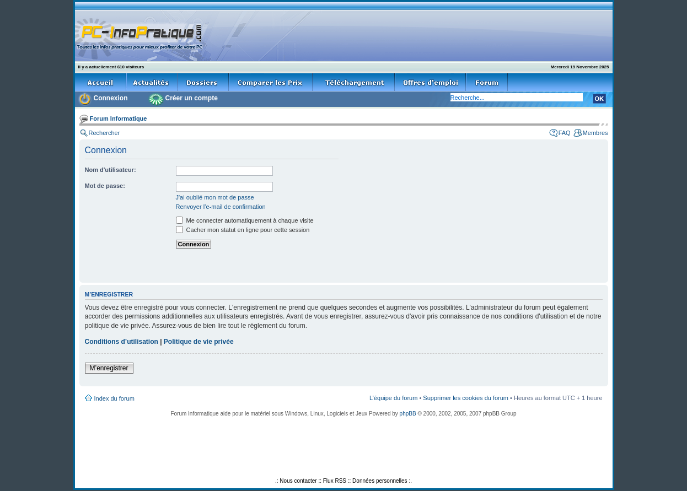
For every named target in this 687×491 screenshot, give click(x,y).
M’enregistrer (109, 368)
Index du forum (114, 398)
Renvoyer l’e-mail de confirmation (221, 206)
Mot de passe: (105, 185)
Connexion (111, 98)
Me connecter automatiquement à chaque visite (245, 220)
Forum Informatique (118, 118)
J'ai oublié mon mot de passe (215, 197)
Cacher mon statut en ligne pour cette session (243, 229)
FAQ (565, 133)
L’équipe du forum (393, 398)
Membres (595, 133)
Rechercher (104, 133)
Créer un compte (191, 98)
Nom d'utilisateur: (110, 169)
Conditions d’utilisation (121, 342)
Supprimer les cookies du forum (465, 398)
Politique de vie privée (199, 342)
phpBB (408, 414)
